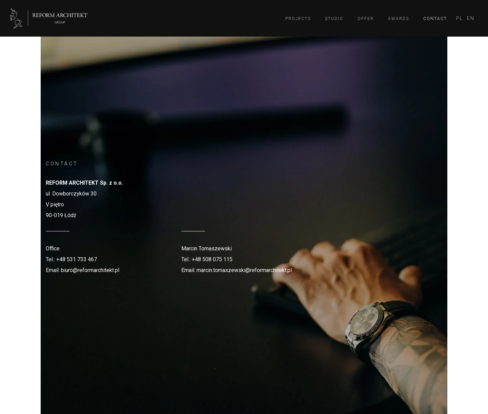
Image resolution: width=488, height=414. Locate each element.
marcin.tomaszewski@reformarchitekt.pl (244, 270)
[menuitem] (459, 18)
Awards (398, 18)
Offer (366, 18)
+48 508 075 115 (212, 259)
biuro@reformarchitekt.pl (90, 270)
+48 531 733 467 (76, 259)
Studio (334, 18)
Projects (298, 18)
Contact (435, 18)
